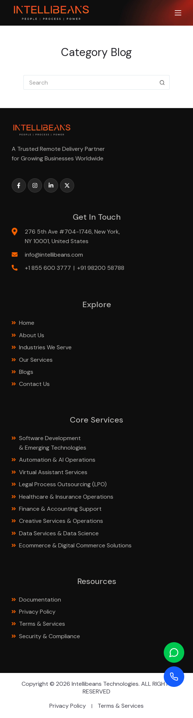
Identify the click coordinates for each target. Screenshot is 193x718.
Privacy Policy (37, 611)
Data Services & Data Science (59, 533)
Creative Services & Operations (61, 521)
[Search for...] (89, 82)
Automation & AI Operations (57, 460)
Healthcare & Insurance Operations (66, 497)
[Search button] (162, 82)
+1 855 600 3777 (48, 268)
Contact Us (34, 384)
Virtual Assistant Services (53, 472)
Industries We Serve (45, 347)
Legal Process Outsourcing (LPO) (63, 484)
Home (26, 323)
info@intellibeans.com (54, 254)
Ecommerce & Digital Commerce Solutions (76, 545)
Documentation (40, 599)
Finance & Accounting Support (61, 509)
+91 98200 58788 (100, 268)
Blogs (26, 372)
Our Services (36, 360)
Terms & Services (42, 624)
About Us (31, 335)
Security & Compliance (49, 636)
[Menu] (178, 13)
